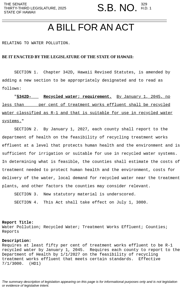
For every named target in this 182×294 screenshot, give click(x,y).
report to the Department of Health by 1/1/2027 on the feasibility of (91, 254)
